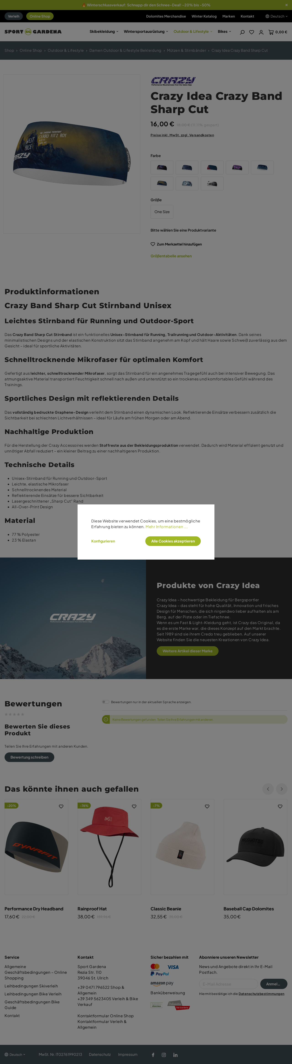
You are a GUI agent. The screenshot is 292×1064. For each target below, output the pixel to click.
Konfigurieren (103, 541)
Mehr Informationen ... (167, 526)
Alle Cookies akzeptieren (173, 541)
